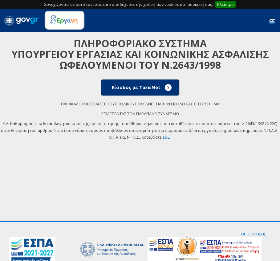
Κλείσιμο (225, 4)
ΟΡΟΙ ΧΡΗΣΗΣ (253, 234)
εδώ (167, 137)
